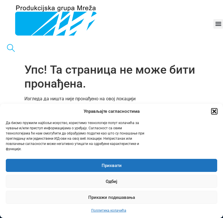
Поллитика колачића (108, 210)
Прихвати (112, 165)
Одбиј (111, 181)
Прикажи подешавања (111, 197)
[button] (214, 111)
